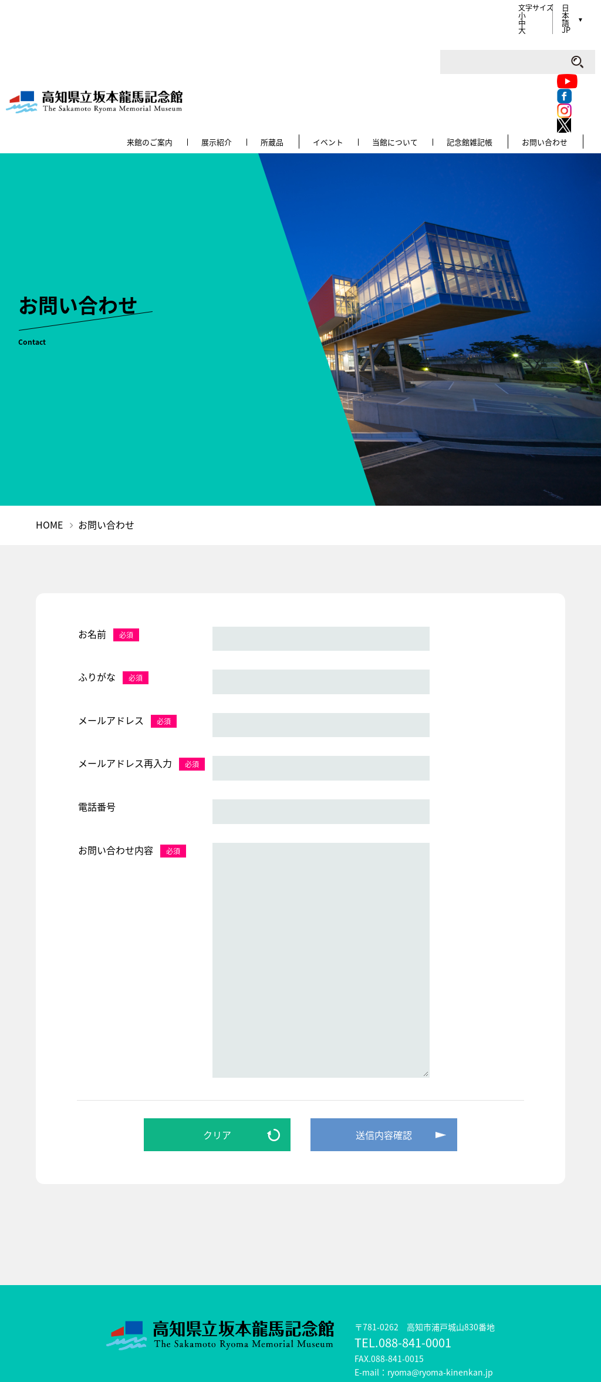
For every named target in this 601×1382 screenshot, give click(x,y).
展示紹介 (245, 50)
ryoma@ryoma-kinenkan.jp (440, 1280)
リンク (445, 1320)
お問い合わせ (572, 50)
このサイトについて (371, 1320)
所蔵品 (300, 50)
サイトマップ (285, 1320)
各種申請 (572, 1320)
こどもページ (105, 1320)
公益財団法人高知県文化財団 (383, 1361)
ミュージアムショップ (195, 1320)
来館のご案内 (178, 50)
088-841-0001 (415, 1250)
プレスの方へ (507, 1320)
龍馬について (31, 1320)
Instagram (440, 7)
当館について (423, 50)
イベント (356, 50)
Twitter (399, 22)
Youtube (402, 7)
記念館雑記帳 (498, 50)
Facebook (423, 7)
